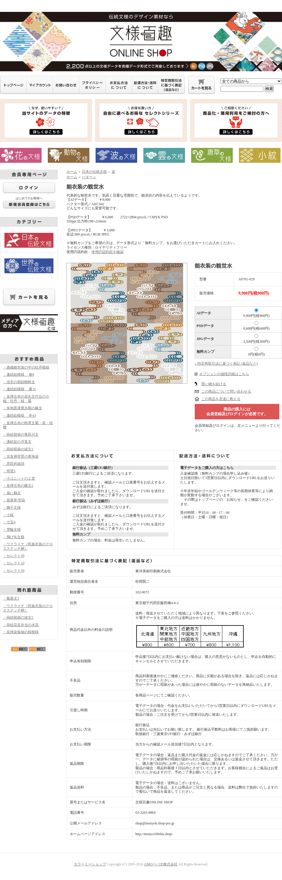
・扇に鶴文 (12, 493)
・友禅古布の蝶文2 (18, 486)
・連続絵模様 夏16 (19, 389)
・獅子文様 (12, 507)
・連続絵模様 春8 (18, 374)
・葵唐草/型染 (14, 500)
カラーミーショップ (90, 864)
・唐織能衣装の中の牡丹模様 (26, 367)
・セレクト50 (13, 570)
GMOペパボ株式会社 (161, 864)
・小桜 (8, 515)
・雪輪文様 (12, 529)
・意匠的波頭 (13, 464)
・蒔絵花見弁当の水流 (21, 625)
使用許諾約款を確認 (107, 252)
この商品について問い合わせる (226, 391)
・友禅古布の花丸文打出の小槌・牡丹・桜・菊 (26, 398)
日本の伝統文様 (94, 172)
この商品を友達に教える (220, 399)
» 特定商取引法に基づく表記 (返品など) (226, 363)
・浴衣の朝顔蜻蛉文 (19, 382)
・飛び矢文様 (13, 537)
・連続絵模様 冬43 (19, 415)
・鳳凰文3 (11, 598)
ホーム (71, 172)
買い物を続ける (213, 384)
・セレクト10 (13, 563)
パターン (89, 177)
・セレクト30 (13, 556)
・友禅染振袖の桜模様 (21, 632)
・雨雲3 (9, 471)
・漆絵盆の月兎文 (17, 442)
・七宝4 (9, 522)
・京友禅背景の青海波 (21, 456)
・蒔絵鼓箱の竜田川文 (21, 434)
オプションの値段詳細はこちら (224, 374)
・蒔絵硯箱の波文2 (18, 449)
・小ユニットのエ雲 (19, 478)
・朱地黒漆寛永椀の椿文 (22, 408)
